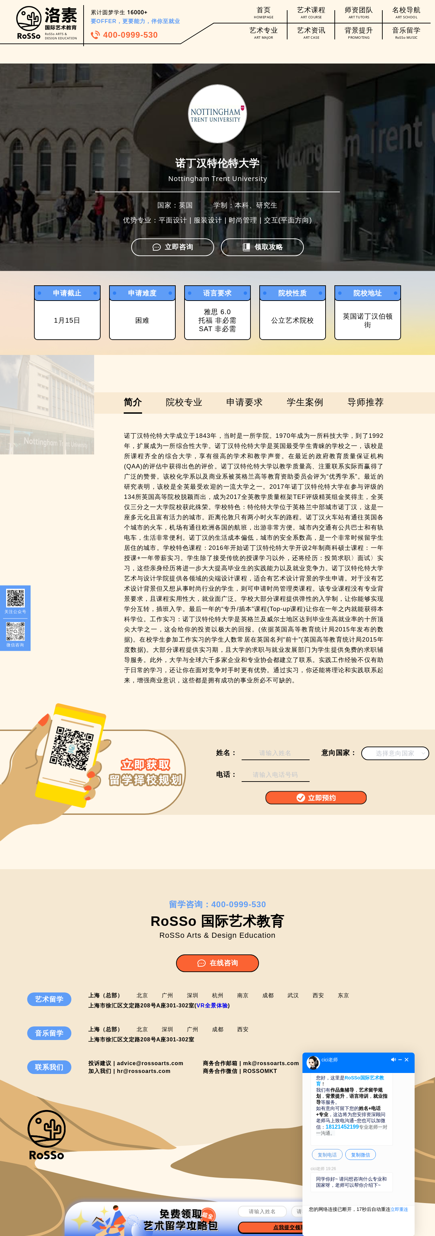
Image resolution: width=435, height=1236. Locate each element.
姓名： (227, 752)
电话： (227, 774)
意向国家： (339, 752)
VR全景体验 (212, 1005)
